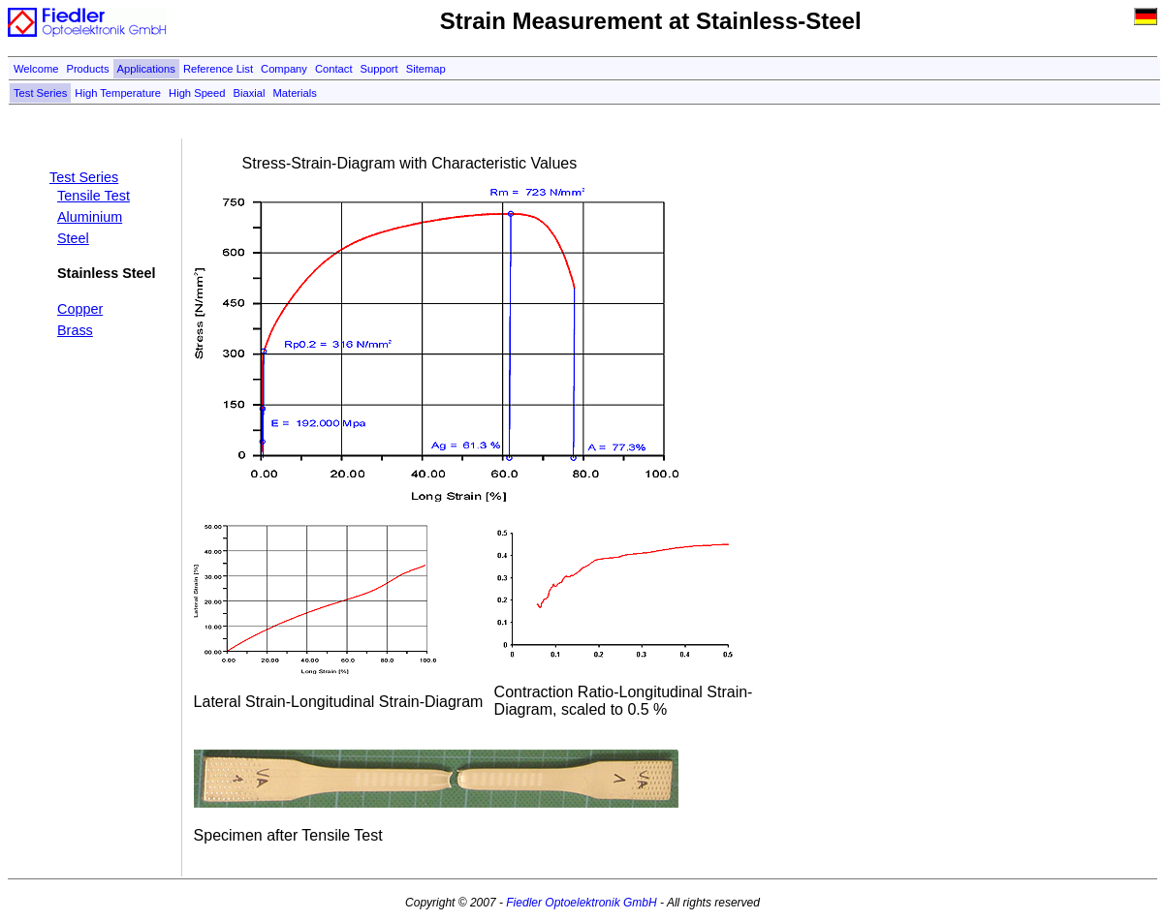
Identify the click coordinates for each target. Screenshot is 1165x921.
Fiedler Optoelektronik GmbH (581, 902)
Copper (80, 309)
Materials (295, 93)
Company (284, 69)
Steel (73, 238)
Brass (75, 330)
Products (87, 69)
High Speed (197, 93)
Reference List (218, 69)
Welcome (36, 69)
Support (379, 69)
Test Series (40, 93)
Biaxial (250, 93)
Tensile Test (93, 195)
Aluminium (89, 217)
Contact (334, 69)
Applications (146, 69)
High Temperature (118, 93)
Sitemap (426, 69)
